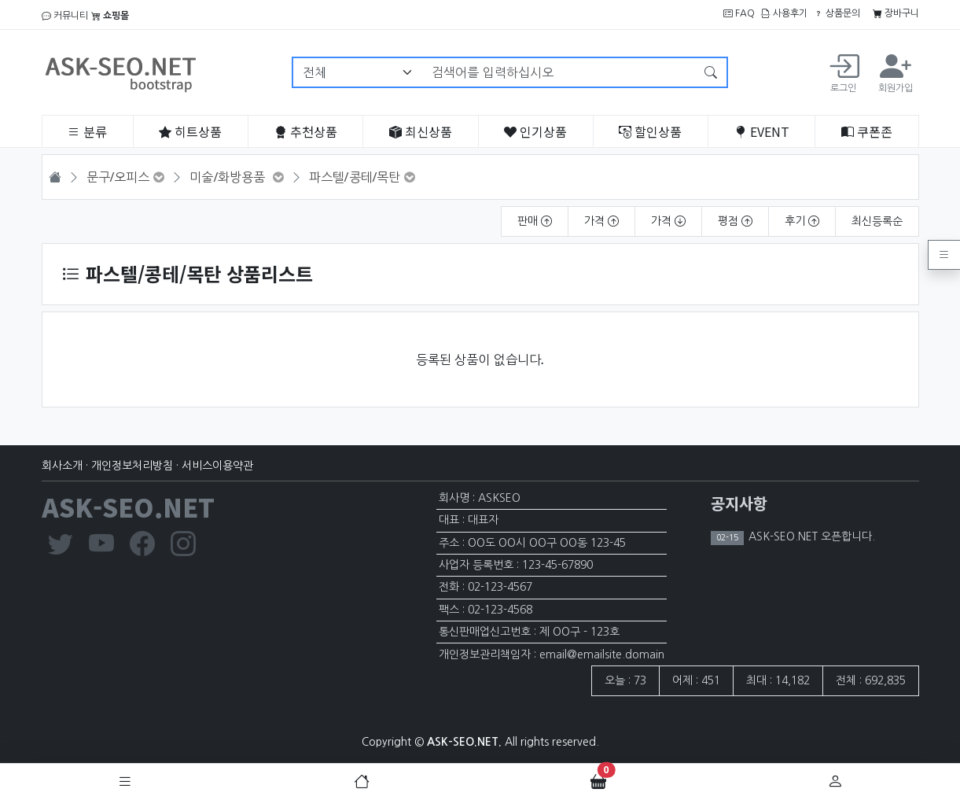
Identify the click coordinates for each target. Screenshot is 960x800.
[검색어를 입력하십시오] (558, 72)
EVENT (761, 131)
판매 (534, 221)
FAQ (739, 13)
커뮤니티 (65, 15)
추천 (305, 131)
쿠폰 (866, 131)
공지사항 (739, 503)
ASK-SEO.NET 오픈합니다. (810, 536)
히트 (190, 131)
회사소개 (62, 465)
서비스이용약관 (217, 465)
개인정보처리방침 (132, 465)
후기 (802, 221)
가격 (601, 221)
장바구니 (896, 13)
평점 (735, 221)
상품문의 (837, 13)
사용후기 (784, 13)
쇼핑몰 (110, 15)
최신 (420, 131)
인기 (535, 131)
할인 (650, 131)
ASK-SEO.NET (128, 506)
